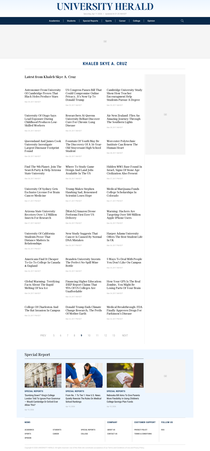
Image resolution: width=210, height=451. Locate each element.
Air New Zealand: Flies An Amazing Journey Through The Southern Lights (123, 118)
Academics (54, 21)
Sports (108, 21)
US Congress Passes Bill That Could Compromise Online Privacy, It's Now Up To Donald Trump (84, 95)
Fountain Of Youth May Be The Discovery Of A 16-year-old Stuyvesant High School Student (84, 146)
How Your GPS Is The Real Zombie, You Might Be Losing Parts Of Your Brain (124, 284)
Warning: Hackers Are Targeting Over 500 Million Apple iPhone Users (124, 214)
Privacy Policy (139, 448)
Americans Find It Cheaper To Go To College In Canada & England (42, 262)
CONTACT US (112, 434)
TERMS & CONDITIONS (143, 434)
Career (122, 21)
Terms (110, 448)
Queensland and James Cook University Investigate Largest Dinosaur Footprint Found (43, 146)
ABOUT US (111, 430)
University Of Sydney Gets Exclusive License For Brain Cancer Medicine (42, 192)
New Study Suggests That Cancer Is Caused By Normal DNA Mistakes (84, 237)
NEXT (125, 335)
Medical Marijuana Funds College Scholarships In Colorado (123, 192)
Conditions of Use (123, 448)
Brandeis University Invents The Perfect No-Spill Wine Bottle (83, 262)
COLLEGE (84, 434)
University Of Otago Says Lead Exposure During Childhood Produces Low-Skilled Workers (41, 120)
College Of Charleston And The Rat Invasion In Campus (42, 308)
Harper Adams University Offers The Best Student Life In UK (124, 237)
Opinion (151, 21)
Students (71, 21)
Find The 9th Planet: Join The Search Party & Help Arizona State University (43, 170)
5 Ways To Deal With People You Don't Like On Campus (124, 260)
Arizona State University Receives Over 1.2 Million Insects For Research (41, 214)
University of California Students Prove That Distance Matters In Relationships (40, 238)
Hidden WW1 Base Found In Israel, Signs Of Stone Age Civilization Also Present (124, 170)
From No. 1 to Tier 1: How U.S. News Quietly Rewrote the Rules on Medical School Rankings (83, 398)
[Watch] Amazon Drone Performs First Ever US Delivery (81, 214)
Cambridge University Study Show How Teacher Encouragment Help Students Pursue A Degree (124, 95)
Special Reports (90, 21)
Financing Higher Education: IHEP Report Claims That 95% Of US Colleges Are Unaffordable (84, 286)
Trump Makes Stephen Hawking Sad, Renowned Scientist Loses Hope (81, 192)
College (136, 21)
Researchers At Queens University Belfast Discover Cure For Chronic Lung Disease (83, 120)
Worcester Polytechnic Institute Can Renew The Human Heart (122, 144)
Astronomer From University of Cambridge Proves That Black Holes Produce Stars (43, 93)
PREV (43, 335)
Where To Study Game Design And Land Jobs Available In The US (80, 170)
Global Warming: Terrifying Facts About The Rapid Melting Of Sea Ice (42, 284)
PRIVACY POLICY (140, 430)
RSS (162, 430)
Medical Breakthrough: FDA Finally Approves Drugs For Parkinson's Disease (124, 310)
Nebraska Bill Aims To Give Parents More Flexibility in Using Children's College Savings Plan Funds (123, 398)
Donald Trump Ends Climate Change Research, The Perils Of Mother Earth (84, 310)
